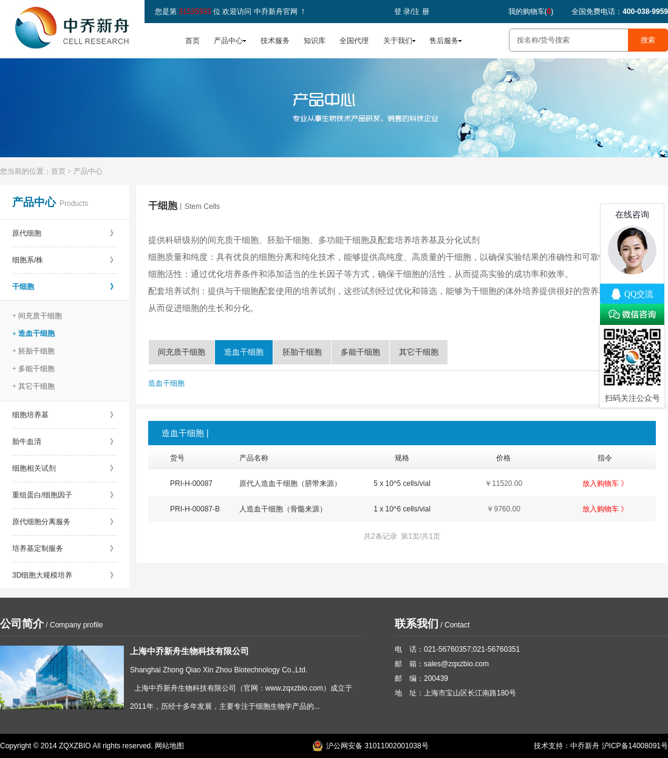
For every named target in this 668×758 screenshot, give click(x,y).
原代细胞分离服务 (64, 521)
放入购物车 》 (605, 483)
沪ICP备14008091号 (635, 746)
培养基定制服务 (64, 548)
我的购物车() (531, 11)
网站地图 (169, 746)
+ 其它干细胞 (33, 386)
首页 (192, 40)
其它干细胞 (418, 352)
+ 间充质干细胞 (37, 316)
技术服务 (275, 40)
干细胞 (64, 286)
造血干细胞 (244, 352)
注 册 (420, 11)
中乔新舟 (584, 746)
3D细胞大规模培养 (64, 575)
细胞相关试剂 (64, 468)
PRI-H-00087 (191, 483)
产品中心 (228, 40)
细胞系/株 (64, 260)
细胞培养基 (64, 414)
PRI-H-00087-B (195, 509)
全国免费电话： (619, 11)
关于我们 (397, 40)
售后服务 (443, 40)
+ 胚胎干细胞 (33, 351)
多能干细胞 (360, 352)
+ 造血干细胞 (33, 333)
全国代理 (354, 40)
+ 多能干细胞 (33, 368)
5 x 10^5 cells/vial (402, 483)
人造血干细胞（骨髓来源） (283, 509)
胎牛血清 (64, 441)
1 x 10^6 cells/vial (402, 509)
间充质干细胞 (181, 352)
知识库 (314, 40)
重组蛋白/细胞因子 (64, 495)
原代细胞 (64, 233)
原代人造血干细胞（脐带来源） (290, 483)
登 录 (402, 11)
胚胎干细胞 (302, 352)
